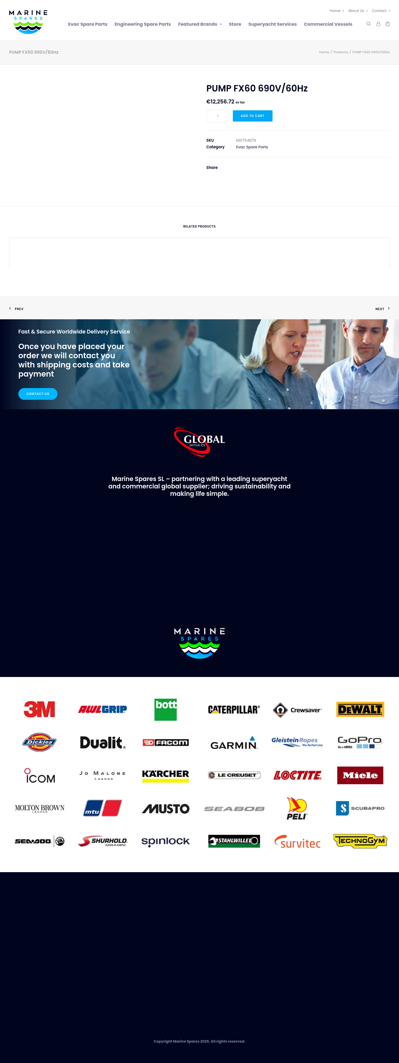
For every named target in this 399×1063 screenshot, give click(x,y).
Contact (381, 10)
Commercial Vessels (328, 24)
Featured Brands (200, 24)
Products (340, 52)
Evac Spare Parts (88, 24)
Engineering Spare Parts (143, 24)
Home (337, 10)
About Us (357, 10)
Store (235, 24)
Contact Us (37, 394)
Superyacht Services (272, 24)
